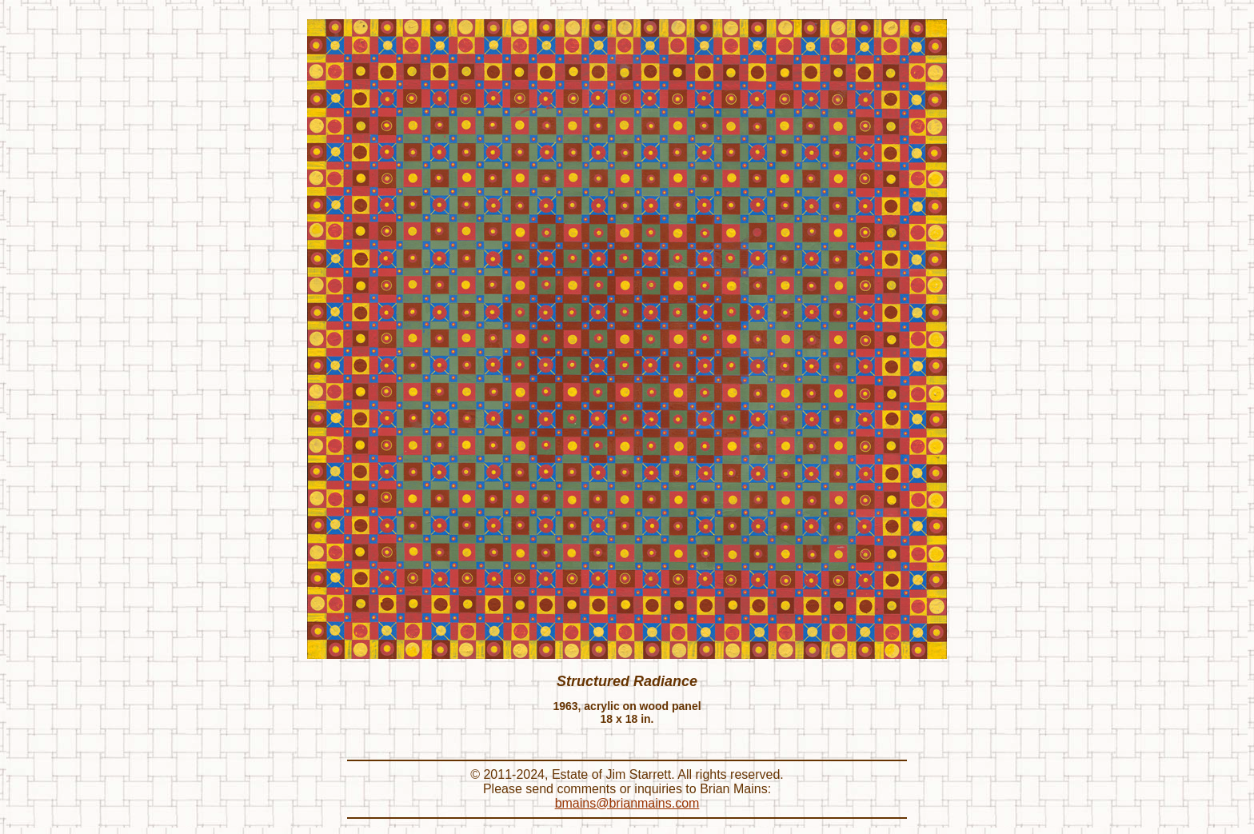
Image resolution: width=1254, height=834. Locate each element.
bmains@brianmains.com (627, 803)
